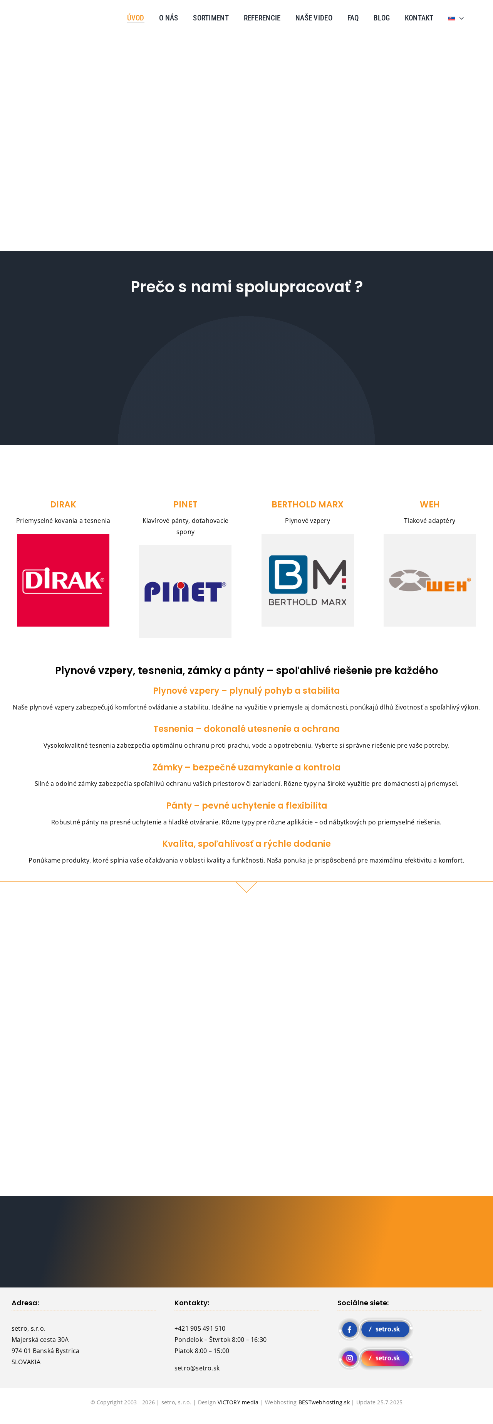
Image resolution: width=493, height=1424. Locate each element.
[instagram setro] (375, 1349)
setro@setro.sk (197, 1368)
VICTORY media (238, 1402)
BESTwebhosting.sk (324, 1402)
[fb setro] (375, 1320)
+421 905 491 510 (200, 1328)
